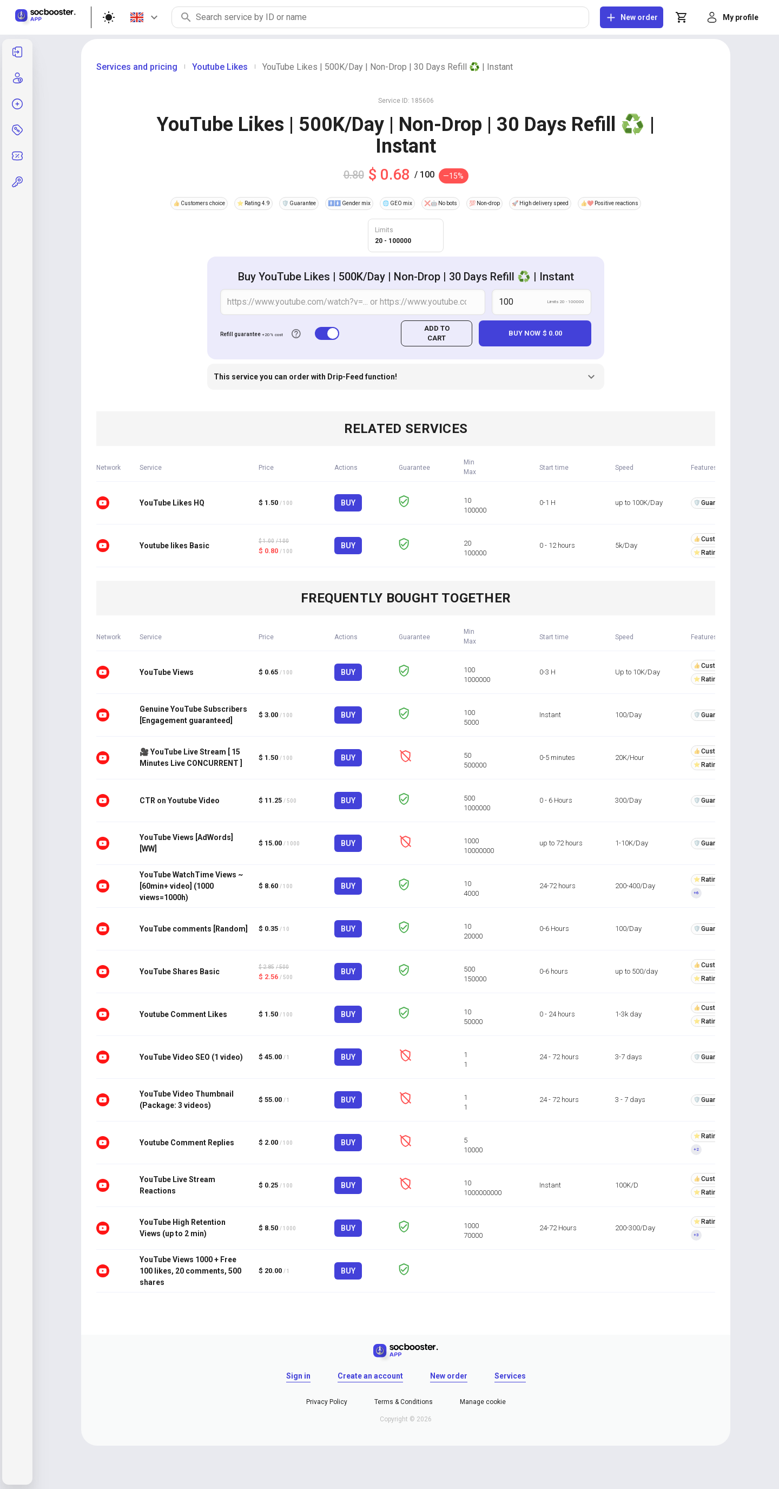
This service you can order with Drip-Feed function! (406, 376)
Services (510, 1376)
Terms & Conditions (403, 1402)
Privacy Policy (326, 1402)
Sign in (298, 1376)
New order (448, 1376)
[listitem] (17, 52)
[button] (17, 182)
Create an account (370, 1376)
